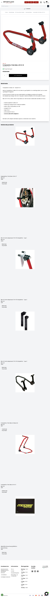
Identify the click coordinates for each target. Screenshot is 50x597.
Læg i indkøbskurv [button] (18, 75)
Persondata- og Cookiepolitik (14, 575)
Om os (12, 569)
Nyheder (31, 2)
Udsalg (36, 2)
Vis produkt (4, 183)
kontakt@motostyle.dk (5, 577)
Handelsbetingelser (15, 572)
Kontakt (12, 571)
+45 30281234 (4, 574)
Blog (26, 2)
